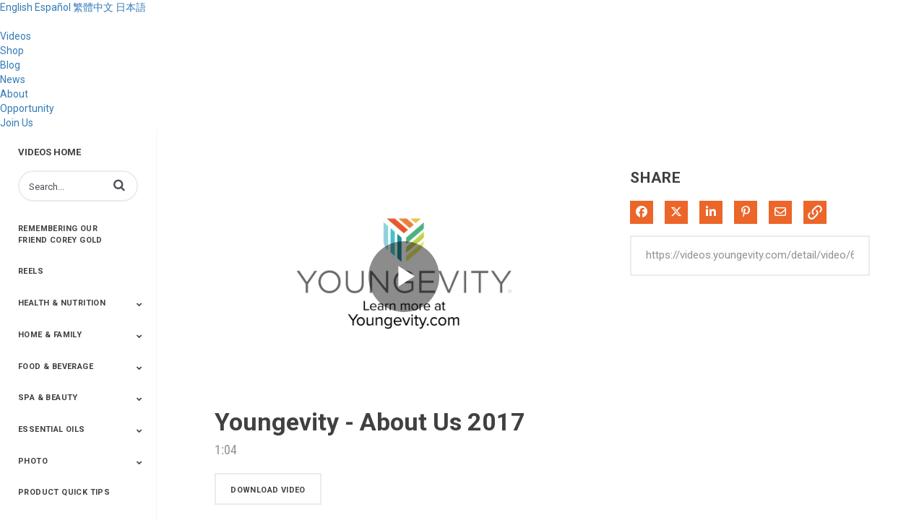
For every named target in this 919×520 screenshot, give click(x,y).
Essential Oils (51, 429)
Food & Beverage (55, 366)
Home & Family (50, 334)
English (16, 7)
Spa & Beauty (48, 397)
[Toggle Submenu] (139, 304)
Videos (15, 36)
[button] (119, 185)
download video (268, 490)
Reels (30, 271)
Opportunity (27, 108)
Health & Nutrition (61, 303)
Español (53, 7)
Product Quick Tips (64, 492)
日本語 (131, 7)
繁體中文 (93, 7)
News (12, 79)
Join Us (16, 123)
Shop (12, 50)
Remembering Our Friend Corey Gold (60, 234)
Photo (33, 461)
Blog (10, 65)
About (14, 94)
